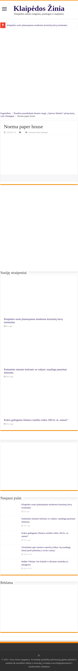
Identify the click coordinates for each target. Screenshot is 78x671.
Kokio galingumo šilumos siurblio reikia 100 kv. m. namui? (36, 419)
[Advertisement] (39, 70)
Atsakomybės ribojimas (39, 666)
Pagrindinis (5, 113)
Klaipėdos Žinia (39, 8)
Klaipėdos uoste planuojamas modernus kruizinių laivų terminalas (37, 25)
